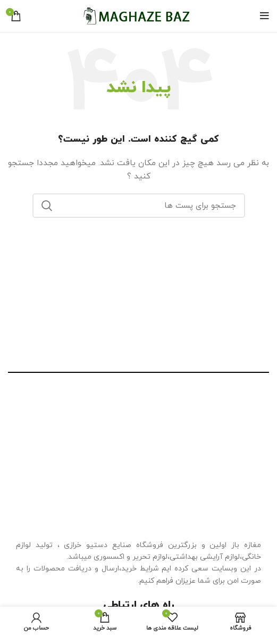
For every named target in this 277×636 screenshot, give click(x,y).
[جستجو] (138, 205)
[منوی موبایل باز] (264, 16)
